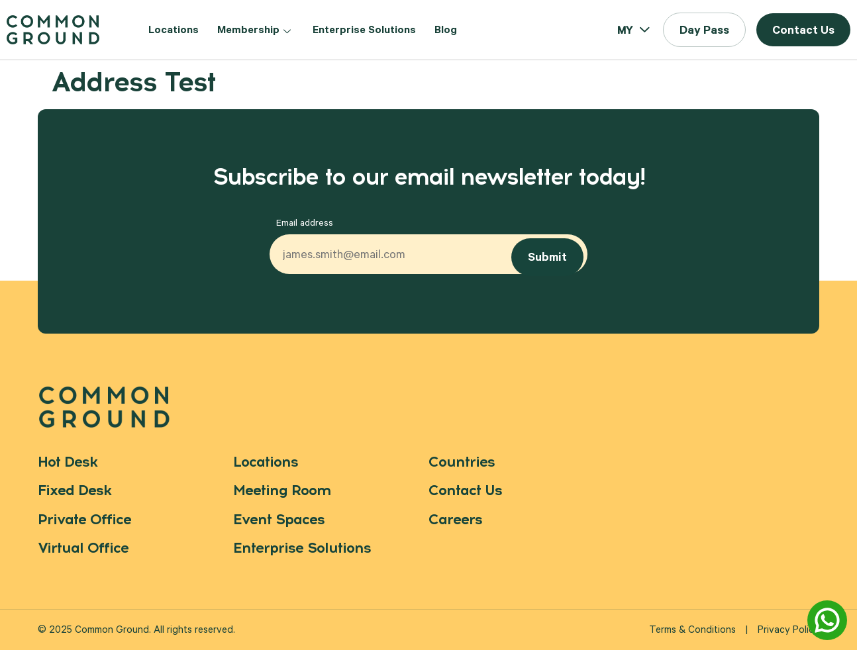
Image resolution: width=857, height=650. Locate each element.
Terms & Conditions (692, 631)
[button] (704, 30)
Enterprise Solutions (364, 31)
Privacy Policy (788, 631)
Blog (445, 31)
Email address (304, 224)
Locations (173, 31)
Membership (255, 31)
